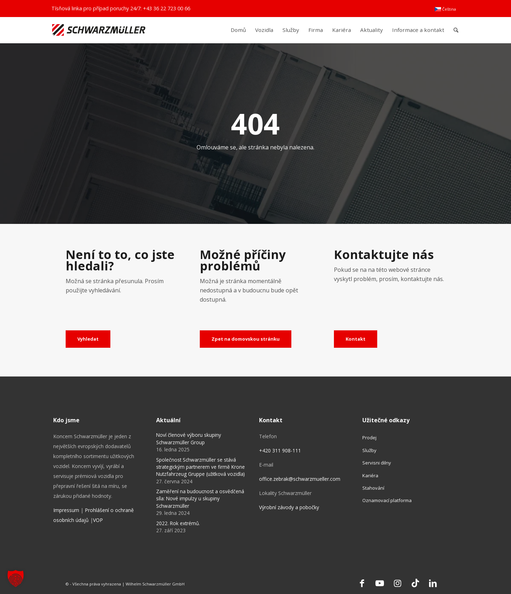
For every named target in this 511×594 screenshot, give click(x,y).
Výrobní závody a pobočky (289, 507)
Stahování (373, 488)
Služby (369, 450)
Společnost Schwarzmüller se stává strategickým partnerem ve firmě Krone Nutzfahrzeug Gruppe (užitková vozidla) (200, 467)
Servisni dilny (376, 463)
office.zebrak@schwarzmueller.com (299, 478)
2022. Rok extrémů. (178, 523)
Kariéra (370, 475)
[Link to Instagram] (397, 583)
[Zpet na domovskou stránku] (245, 339)
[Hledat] (456, 30)
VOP (98, 520)
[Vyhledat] (88, 339)
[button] (15, 578)
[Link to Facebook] (362, 583)
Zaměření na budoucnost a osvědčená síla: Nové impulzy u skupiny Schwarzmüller (200, 498)
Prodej (369, 437)
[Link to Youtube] (379, 583)
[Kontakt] (355, 339)
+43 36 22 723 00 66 (166, 8)
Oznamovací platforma (387, 500)
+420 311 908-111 (280, 450)
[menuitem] (445, 9)
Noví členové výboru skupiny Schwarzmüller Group (188, 438)
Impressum (66, 510)
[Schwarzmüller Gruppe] (98, 30)
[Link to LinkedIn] (433, 583)
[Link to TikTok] (415, 583)
